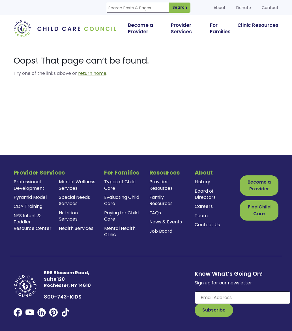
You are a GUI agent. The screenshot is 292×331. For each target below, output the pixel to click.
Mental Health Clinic (120, 231)
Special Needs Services (74, 200)
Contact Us (207, 224)
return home (92, 73)
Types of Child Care (120, 184)
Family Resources (161, 200)
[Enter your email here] (242, 297)
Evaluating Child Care (121, 200)
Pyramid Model (30, 197)
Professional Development (29, 184)
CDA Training (28, 206)
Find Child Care (259, 210)
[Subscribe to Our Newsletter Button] (214, 310)
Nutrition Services (68, 216)
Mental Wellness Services (77, 184)
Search (179, 7)
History (202, 181)
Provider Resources (161, 184)
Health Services (76, 228)
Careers (204, 206)
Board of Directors (205, 194)
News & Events (165, 222)
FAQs (155, 213)
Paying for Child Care (121, 216)
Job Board (160, 231)
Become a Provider (259, 185)
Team (201, 215)
